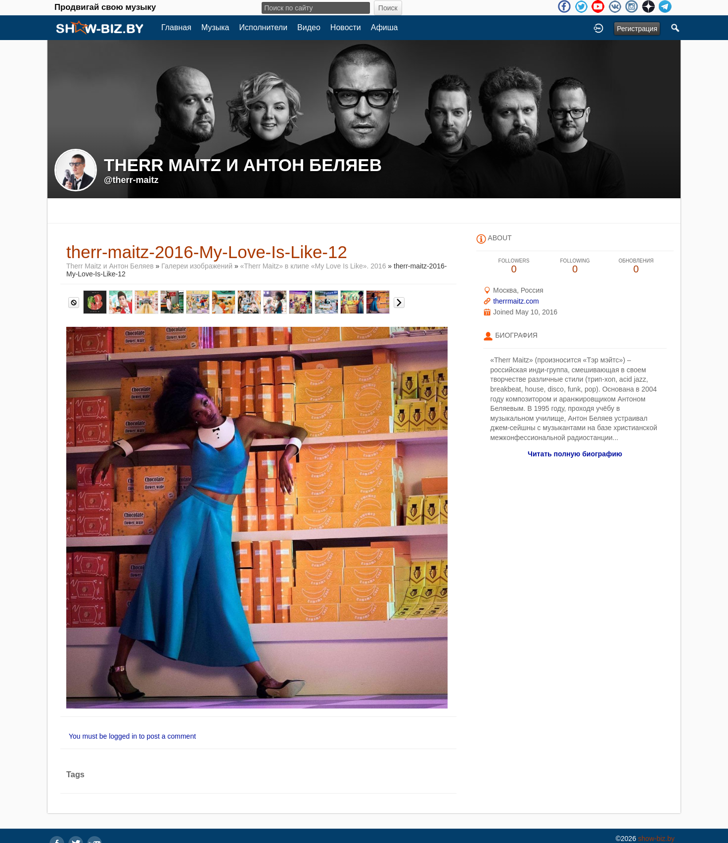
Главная (176, 27)
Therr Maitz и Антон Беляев (110, 266)
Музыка (215, 27)
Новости (345, 27)
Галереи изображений (196, 266)
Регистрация (637, 29)
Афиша (384, 27)
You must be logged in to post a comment (132, 736)
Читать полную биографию (575, 454)
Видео (308, 27)
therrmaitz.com (516, 301)
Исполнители (263, 27)
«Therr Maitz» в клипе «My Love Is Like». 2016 (313, 266)
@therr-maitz (131, 180)
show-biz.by (656, 839)
